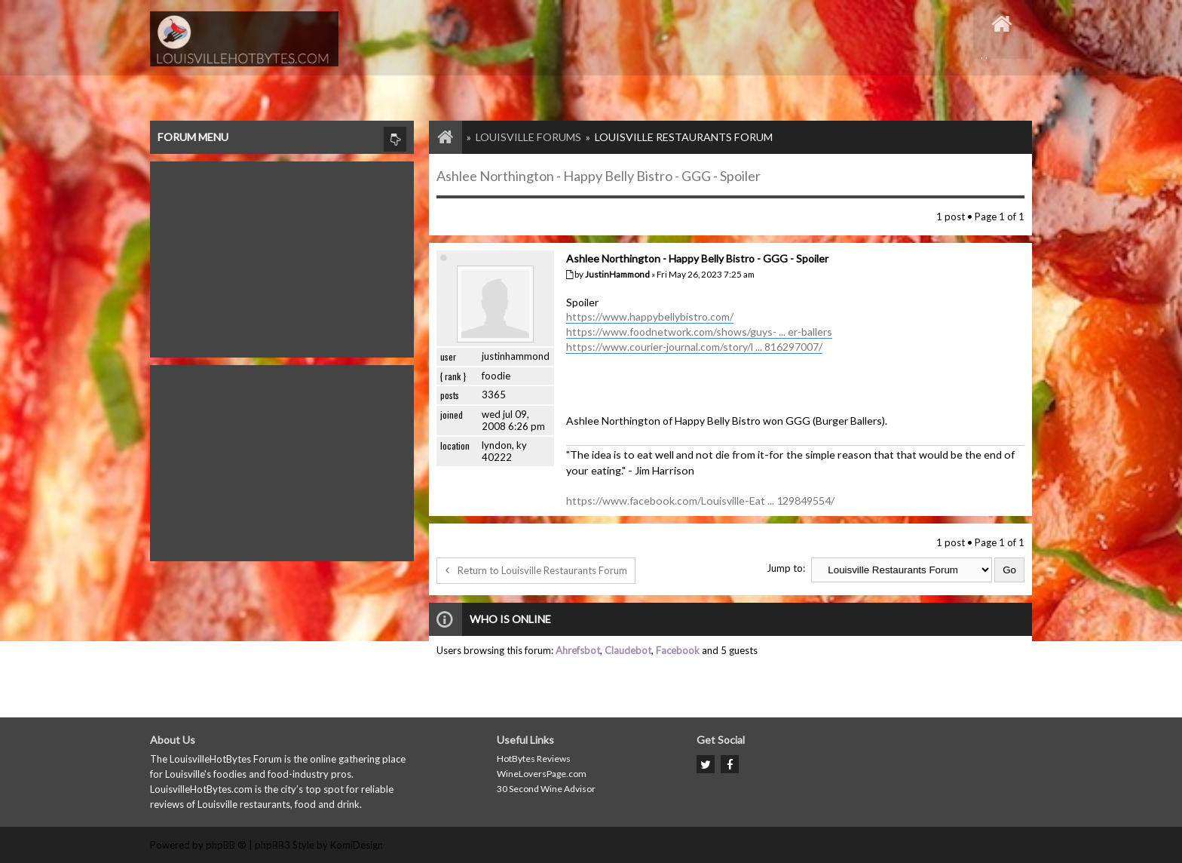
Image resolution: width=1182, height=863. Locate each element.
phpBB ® (226, 845)
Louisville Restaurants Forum (684, 137)
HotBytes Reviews (534, 758)
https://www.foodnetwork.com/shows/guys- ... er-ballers (699, 331)
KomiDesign (356, 845)
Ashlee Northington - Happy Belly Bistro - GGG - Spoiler (598, 175)
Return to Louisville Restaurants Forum (536, 570)
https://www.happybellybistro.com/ (649, 316)
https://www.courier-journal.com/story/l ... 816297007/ (694, 346)
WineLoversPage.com (541, 773)
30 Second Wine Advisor (546, 788)
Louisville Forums (528, 137)
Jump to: (786, 568)
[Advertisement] (282, 255)
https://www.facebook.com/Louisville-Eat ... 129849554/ (700, 500)
